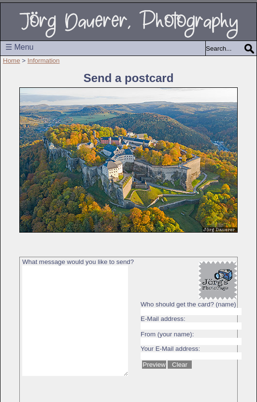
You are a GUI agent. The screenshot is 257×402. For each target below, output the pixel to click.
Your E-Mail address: (170, 348)
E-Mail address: (163, 318)
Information (44, 60)
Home (11, 60)
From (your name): (167, 334)
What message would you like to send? (78, 261)
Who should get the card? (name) (188, 304)
